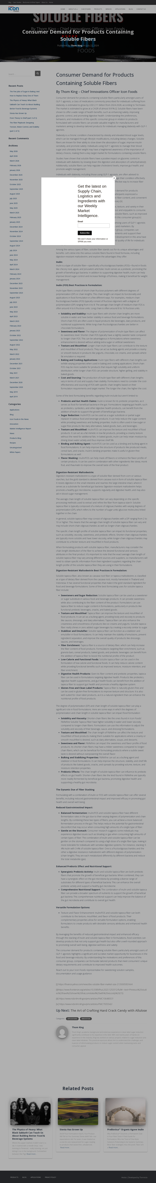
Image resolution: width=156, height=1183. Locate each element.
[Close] (114, 178)
